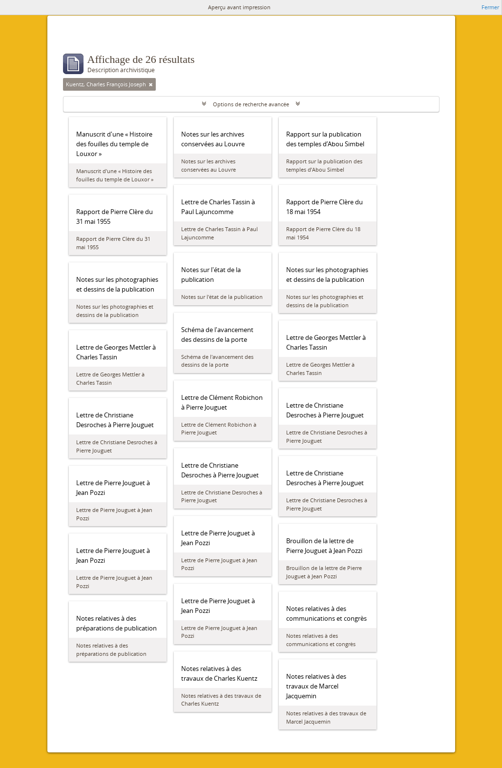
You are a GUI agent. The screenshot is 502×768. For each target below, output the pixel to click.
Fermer (490, 7)
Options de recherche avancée (251, 104)
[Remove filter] (151, 84)
